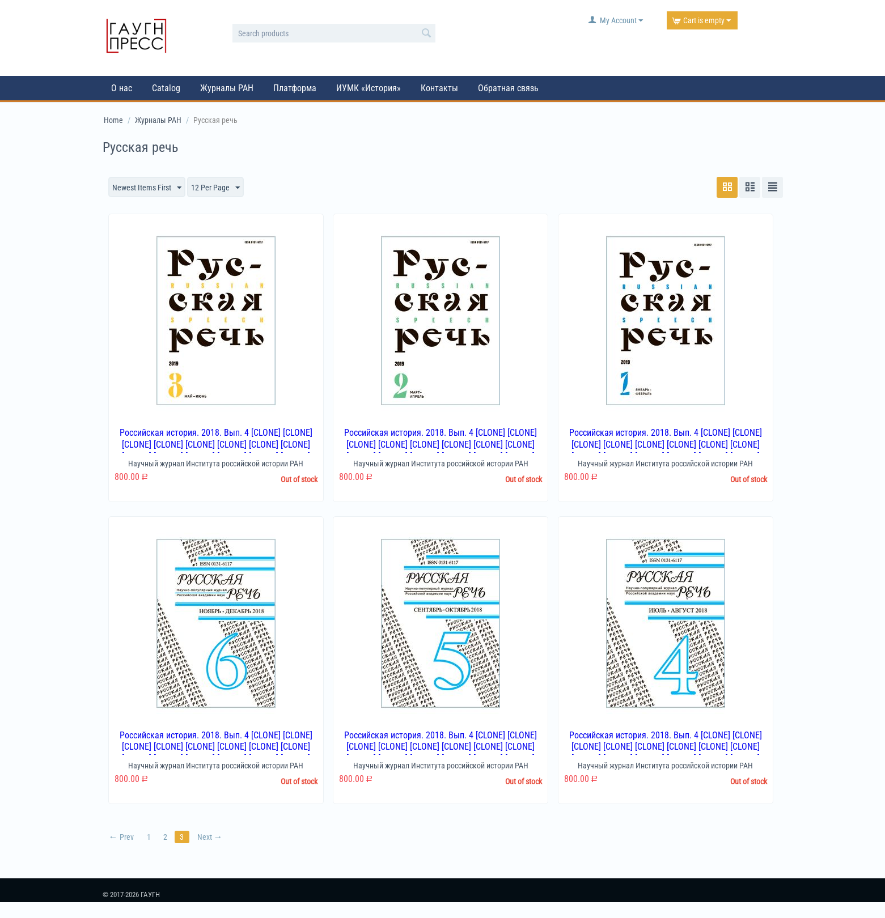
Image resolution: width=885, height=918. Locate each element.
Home (113, 120)
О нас (121, 88)
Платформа (294, 88)
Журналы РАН (226, 88)
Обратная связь (508, 88)
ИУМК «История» (368, 88)
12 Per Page (215, 188)
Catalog (166, 88)
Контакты (439, 88)
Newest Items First (146, 188)
